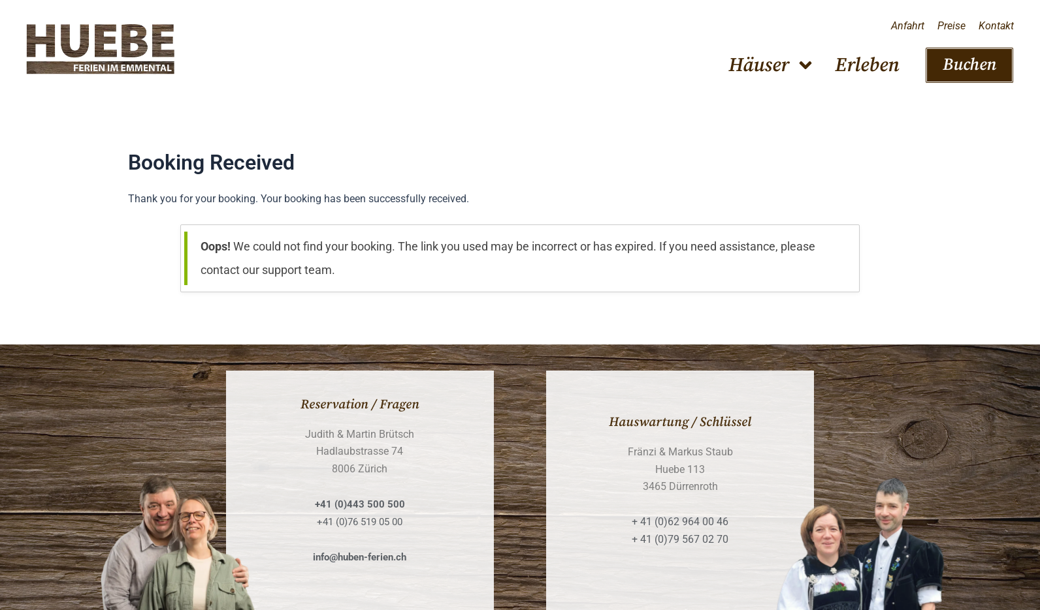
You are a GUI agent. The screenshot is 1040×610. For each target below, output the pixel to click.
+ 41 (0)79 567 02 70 (680, 539)
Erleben (867, 65)
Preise (951, 26)
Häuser (771, 65)
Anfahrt (907, 26)
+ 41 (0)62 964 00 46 (680, 521)
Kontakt (996, 26)
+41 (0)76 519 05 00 (360, 521)
